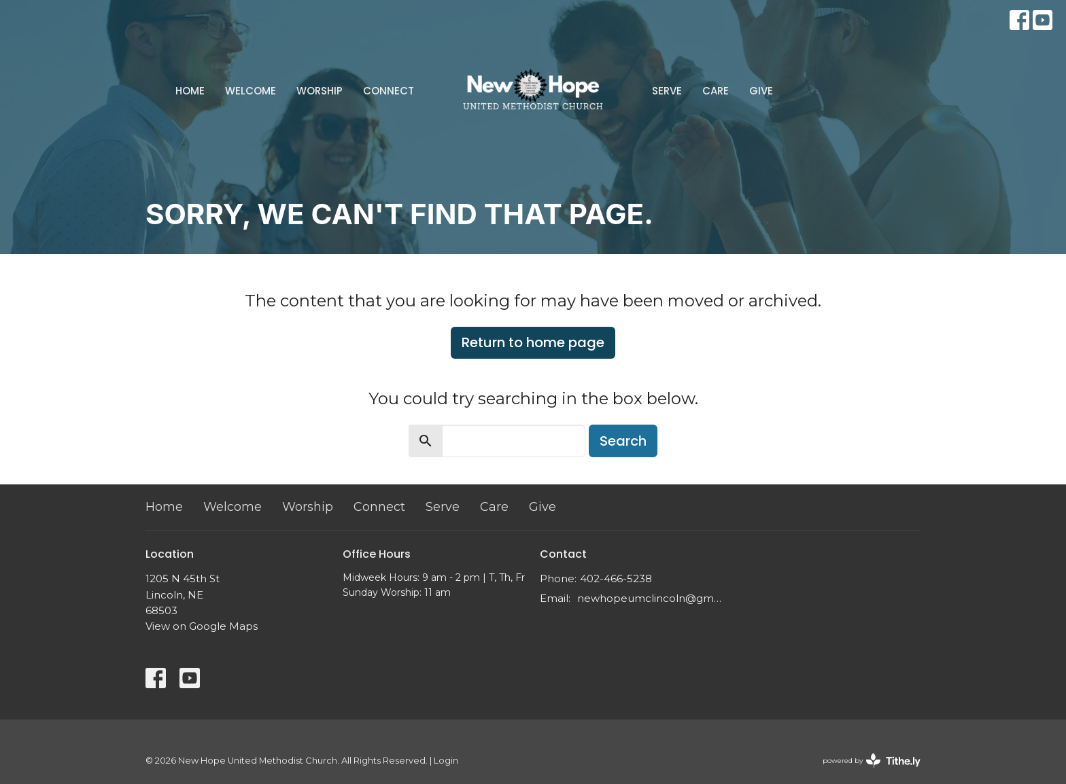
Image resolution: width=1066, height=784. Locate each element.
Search (623, 440)
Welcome (250, 91)
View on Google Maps (201, 626)
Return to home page (533, 342)
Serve (667, 91)
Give (761, 91)
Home (190, 91)
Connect (388, 91)
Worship (319, 91)
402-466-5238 (616, 578)
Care (715, 91)
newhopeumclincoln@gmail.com (650, 598)
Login (446, 760)
